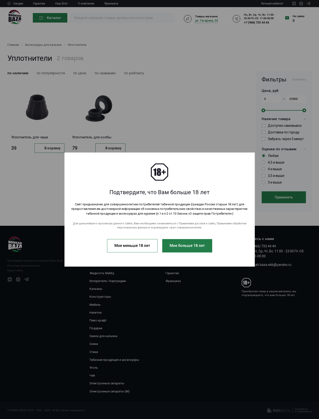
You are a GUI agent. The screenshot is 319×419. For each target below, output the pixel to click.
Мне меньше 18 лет (132, 245)
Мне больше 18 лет (187, 245)
